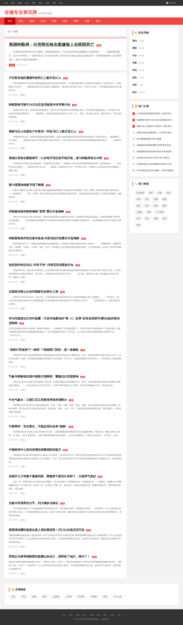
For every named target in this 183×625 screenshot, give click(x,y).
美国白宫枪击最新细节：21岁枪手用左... (155, 132)
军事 (33, 3)
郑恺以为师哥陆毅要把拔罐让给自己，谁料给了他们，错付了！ (49, 556)
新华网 (81, 596)
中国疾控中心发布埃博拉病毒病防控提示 (35, 449)
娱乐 (61, 3)
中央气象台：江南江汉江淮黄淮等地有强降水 (38, 399)
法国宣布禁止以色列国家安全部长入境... (155, 164)
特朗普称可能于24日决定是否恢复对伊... (155, 120)
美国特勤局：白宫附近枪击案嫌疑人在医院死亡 (51, 44)
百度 (13, 596)
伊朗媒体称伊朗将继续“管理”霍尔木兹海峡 (36, 211)
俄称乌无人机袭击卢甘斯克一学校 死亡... (155, 126)
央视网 (94, 596)
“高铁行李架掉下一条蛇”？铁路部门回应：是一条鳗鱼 (43, 349)
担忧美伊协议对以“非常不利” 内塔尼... (154, 158)
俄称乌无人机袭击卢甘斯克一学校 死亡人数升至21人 (43, 131)
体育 (54, 3)
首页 (6, 3)
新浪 (24, 596)
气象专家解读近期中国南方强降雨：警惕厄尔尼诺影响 (43, 376)
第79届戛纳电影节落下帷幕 (26, 184)
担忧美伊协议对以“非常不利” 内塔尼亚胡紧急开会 (41, 264)
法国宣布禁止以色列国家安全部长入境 (33, 291)
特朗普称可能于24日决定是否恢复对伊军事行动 (39, 104)
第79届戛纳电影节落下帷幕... (150, 139)
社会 (26, 3)
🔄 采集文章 (171, 3)
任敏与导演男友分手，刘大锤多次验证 (33, 503)
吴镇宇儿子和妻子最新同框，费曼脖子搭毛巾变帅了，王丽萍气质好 (52, 476)
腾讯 (45, 596)
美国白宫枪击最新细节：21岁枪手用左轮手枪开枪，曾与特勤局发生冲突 (55, 158)
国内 (13, 3)
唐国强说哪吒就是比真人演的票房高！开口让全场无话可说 (46, 529)
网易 (105, 596)
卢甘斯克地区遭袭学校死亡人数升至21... (155, 113)
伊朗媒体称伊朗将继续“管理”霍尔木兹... (154, 145)
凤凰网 (56, 596)
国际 (20, 3)
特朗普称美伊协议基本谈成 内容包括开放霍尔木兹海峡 (44, 238)
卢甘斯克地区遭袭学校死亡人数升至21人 (35, 77)
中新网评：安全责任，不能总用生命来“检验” (38, 426)
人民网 (69, 596)
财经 (47, 3)
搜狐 (34, 596)
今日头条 (118, 596)
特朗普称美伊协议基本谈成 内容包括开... (155, 151)
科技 (40, 3)
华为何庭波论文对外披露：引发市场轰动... (156, 170)
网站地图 (105, 619)
